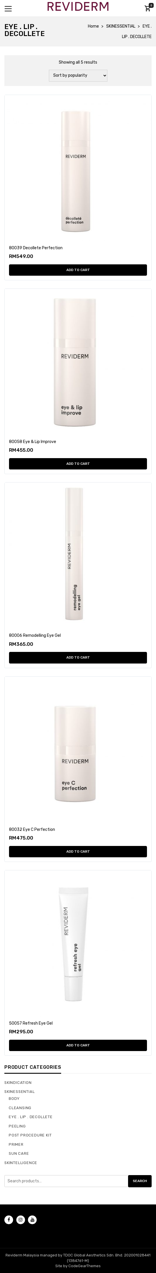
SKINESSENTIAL (120, 26)
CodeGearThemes (84, 1266)
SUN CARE (19, 1153)
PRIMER (16, 1144)
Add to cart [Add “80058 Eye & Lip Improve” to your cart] (78, 464)
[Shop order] (78, 76)
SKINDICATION (18, 1082)
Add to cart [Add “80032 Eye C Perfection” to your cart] (78, 851)
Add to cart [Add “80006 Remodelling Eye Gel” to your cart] (78, 657)
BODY (14, 1098)
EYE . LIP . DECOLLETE (31, 1117)
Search (140, 1181)
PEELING (17, 1126)
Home (93, 26)
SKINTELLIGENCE (20, 1163)
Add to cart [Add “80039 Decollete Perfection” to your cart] (78, 270)
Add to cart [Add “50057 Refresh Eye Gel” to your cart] (78, 1045)
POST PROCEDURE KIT (30, 1135)
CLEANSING (20, 1108)
